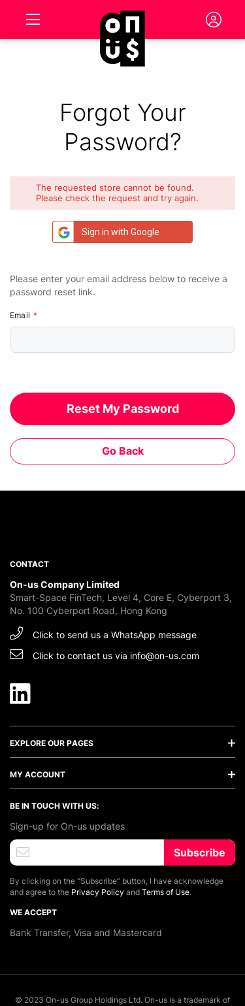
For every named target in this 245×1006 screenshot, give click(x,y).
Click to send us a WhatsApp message (103, 633)
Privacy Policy (97, 892)
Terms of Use (165, 892)
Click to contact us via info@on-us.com (104, 654)
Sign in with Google (106, 231)
